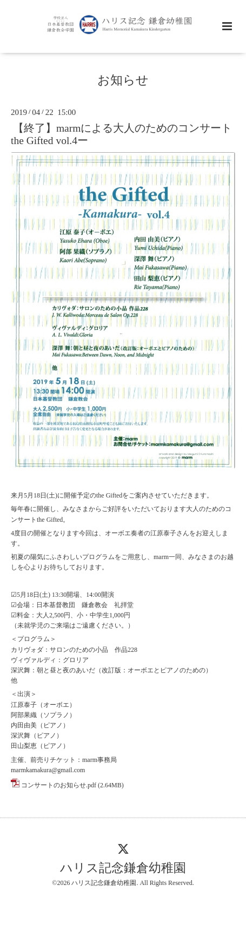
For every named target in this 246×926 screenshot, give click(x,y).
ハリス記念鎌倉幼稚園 (123, 868)
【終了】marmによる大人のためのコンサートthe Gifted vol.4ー (121, 134)
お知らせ (123, 80)
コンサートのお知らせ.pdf (58, 785)
